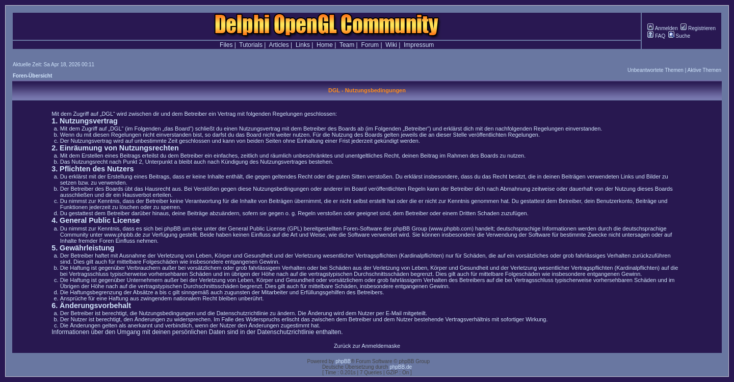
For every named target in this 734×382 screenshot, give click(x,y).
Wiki (391, 44)
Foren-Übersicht (32, 76)
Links (303, 44)
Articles (279, 44)
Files (226, 44)
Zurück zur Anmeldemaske (367, 346)
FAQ (656, 36)
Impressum (419, 44)
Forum (370, 44)
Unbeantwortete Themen (655, 70)
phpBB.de (400, 367)
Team (346, 44)
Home (325, 44)
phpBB (343, 361)
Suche (679, 36)
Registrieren (698, 28)
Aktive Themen (704, 70)
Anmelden (662, 28)
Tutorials (251, 44)
